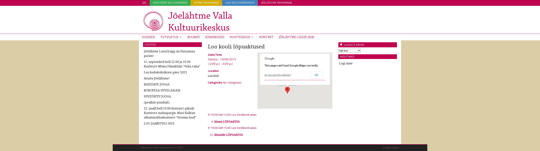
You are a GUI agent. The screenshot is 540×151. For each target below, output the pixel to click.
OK (316, 75)
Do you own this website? (278, 75)
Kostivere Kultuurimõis (170, 2)
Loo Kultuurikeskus (239, 2)
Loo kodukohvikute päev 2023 (165, 72)
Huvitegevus (240, 37)
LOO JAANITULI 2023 (159, 123)
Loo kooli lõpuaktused (236, 47)
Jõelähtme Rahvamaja (276, 2)
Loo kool (213, 75)
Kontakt (266, 37)
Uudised (148, 37)
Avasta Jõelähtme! (157, 78)
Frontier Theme (391, 147)
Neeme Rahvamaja (206, 2)
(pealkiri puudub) (156, 102)
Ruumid (193, 37)
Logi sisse (346, 63)
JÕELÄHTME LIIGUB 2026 (296, 37)
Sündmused (214, 37)
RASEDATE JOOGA (156, 84)
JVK (144, 2)
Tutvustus (169, 37)
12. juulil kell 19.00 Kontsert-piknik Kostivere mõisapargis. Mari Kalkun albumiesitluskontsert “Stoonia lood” (170, 113)
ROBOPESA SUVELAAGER (162, 90)
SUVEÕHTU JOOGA (157, 96)
